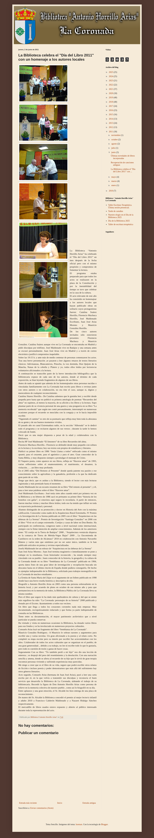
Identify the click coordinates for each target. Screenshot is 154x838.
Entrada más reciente (28, 803)
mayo (114, 177)
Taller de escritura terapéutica (120, 224)
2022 (111, 85)
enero (114, 185)
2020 (111, 93)
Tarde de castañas (115, 211)
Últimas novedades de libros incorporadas (123, 157)
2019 (111, 97)
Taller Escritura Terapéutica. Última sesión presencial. (120, 206)
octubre (114, 139)
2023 (111, 80)
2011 (111, 131)
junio (113, 152)
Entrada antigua (89, 803)
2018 (111, 102)
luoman (79, 824)
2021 (111, 89)
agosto (114, 144)
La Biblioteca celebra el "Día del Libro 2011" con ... (123, 170)
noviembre (116, 135)
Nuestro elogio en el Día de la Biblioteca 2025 (120, 216)
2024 (111, 76)
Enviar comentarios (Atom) (41, 808)
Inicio (59, 803)
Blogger (104, 824)
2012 (111, 127)
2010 (111, 191)
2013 (111, 123)
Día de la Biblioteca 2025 (119, 221)
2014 (111, 119)
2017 (111, 106)
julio (113, 148)
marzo (114, 181)
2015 (111, 114)
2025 (111, 72)
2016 (111, 110)
